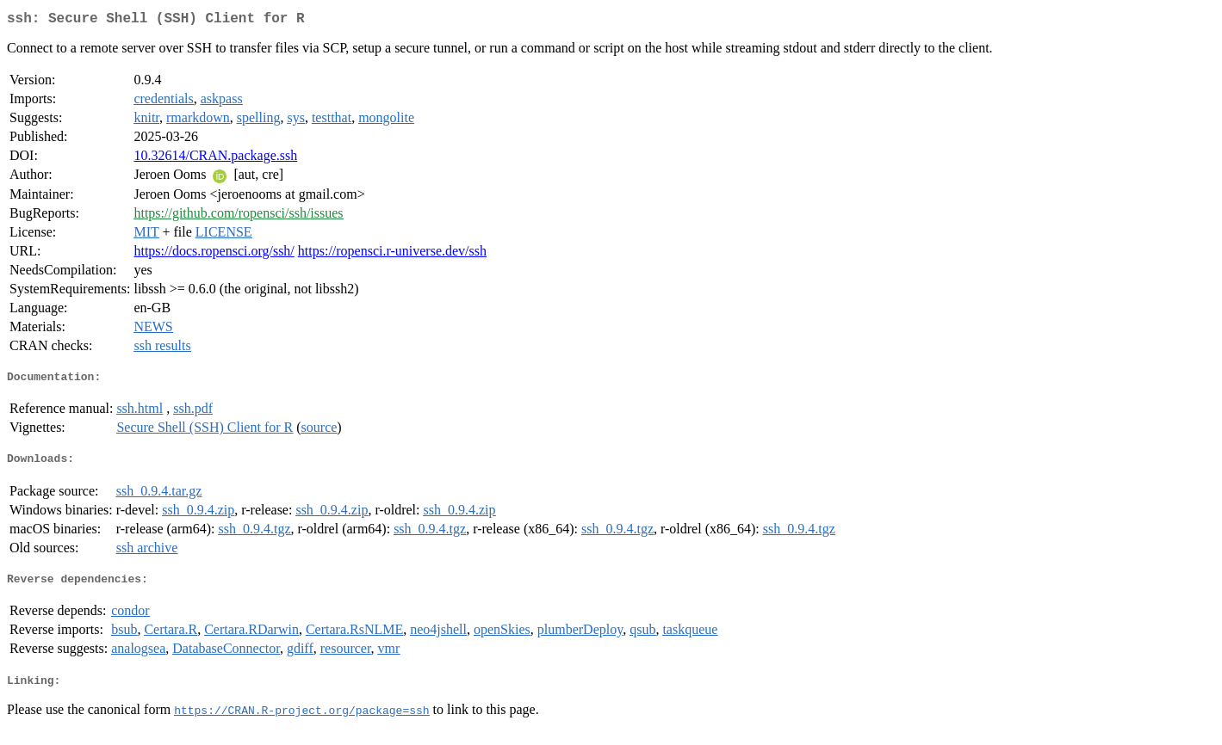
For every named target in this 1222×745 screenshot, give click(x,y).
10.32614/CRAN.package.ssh (215, 158)
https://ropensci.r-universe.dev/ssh (392, 254)
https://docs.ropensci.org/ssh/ (213, 254)
